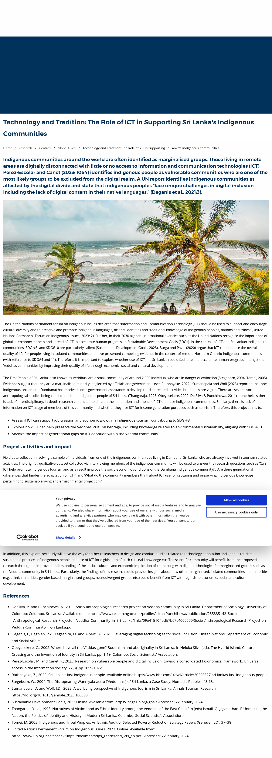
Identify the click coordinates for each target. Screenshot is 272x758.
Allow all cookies (236, 712)
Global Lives (67, 148)
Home (7, 148)
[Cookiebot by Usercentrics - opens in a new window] (27, 750)
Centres (45, 148)
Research (25, 148)
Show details (65, 749)
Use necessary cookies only (236, 724)
